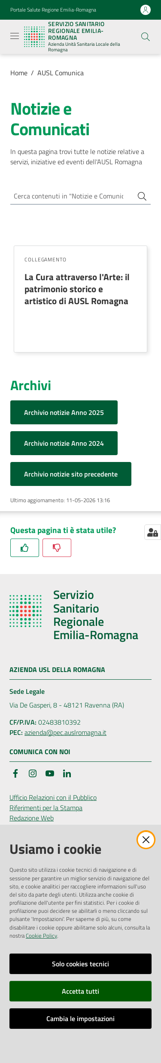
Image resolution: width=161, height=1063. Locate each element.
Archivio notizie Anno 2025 (64, 412)
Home (18, 73)
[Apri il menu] (14, 36)
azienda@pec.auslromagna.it (65, 732)
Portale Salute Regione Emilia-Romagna (53, 10)
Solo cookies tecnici (80, 964)
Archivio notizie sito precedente (71, 474)
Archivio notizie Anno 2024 (64, 443)
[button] (145, 37)
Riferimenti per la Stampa (45, 807)
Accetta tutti (80, 991)
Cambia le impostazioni (80, 1018)
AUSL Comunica (60, 73)
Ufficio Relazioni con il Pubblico (53, 797)
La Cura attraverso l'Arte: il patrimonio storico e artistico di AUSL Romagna (77, 289)
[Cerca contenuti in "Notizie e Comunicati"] (68, 195)
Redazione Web (31, 818)
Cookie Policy (41, 935)
